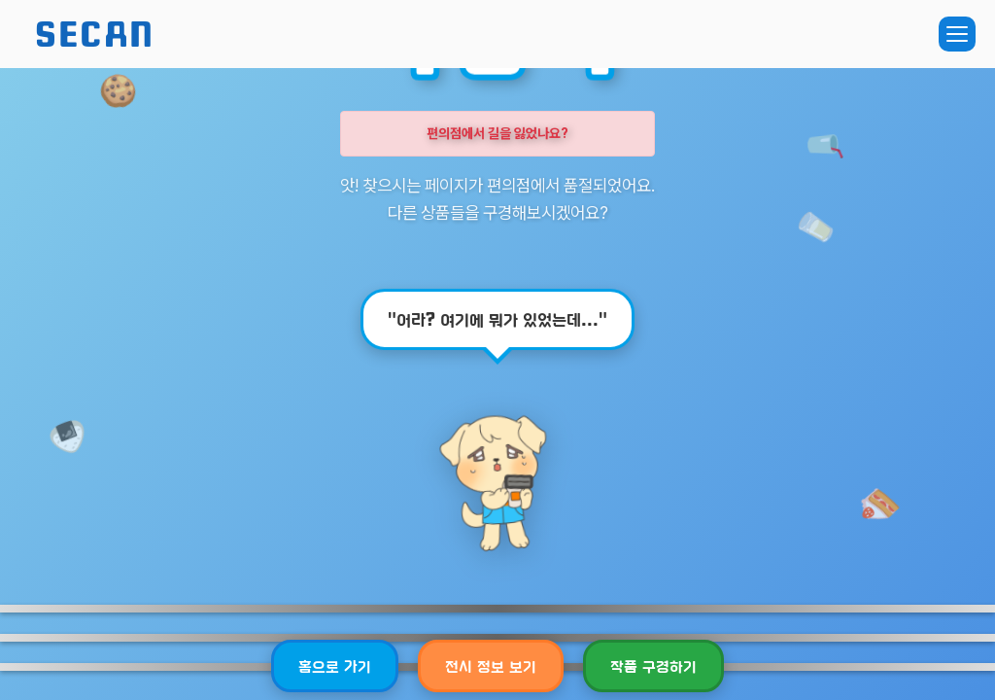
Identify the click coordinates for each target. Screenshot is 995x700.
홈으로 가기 (334, 665)
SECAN (94, 34)
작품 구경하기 (653, 665)
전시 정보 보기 (490, 665)
